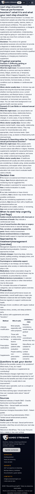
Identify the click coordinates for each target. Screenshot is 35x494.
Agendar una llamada (11, 450)
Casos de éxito (8, 462)
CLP (24, 2)
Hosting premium (9, 457)
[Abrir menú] (32, 2)
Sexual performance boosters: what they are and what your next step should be (17, 425)
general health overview (8, 104)
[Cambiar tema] (29, 2)
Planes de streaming (9, 459)
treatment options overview (23, 288)
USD (19, 2)
